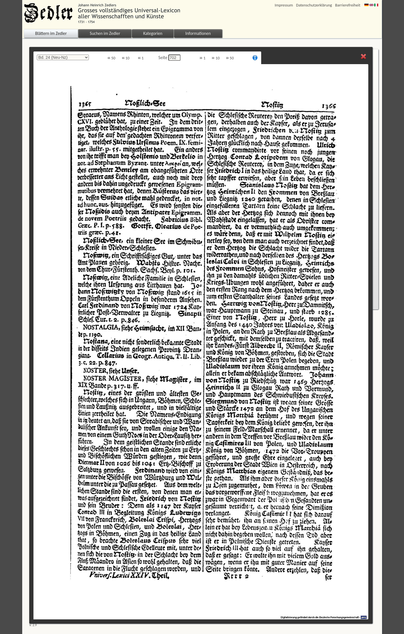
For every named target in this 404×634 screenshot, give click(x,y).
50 (111, 58)
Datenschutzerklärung (314, 5)
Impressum (284, 5)
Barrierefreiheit (347, 5)
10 (126, 58)
